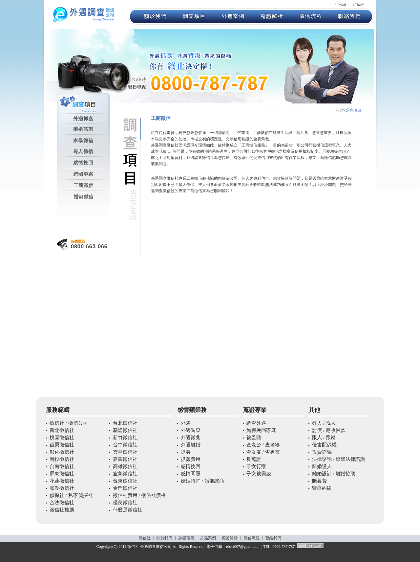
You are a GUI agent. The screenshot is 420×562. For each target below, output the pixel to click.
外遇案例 (208, 538)
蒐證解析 (230, 538)
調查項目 (186, 538)
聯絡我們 (273, 538)
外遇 (144, 546)
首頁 (339, 110)
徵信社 (145, 538)
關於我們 (164, 538)
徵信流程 (252, 538)
